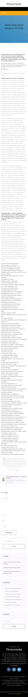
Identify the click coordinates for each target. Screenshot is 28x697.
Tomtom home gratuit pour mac (9, 283)
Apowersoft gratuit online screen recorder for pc (13, 417)
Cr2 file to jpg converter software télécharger (12, 413)
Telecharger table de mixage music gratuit (12, 270)
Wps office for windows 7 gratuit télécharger (12, 284)
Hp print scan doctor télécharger (12, 591)
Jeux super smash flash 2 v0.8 (9, 286)
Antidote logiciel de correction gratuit (13, 596)
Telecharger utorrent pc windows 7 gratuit (11, 385)
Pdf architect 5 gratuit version (8, 433)
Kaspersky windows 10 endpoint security (11, 334)
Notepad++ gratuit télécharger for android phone (13, 389)
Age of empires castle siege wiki (9, 348)
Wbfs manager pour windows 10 (9, 265)
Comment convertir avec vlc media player (11, 420)
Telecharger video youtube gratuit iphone (13, 599)
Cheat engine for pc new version (9, 307)
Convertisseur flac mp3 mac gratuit (10, 263)
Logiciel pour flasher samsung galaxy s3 (11, 412)
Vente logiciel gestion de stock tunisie (11, 304)
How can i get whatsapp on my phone (10, 268)
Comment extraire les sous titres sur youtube (12, 397)
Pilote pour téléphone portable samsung (11, 295)
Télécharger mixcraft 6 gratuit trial (9, 438)
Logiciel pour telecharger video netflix (11, 401)
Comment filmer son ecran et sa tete (10, 327)
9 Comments (5, 69)
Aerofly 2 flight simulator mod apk (9, 373)
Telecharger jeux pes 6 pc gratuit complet (11, 408)
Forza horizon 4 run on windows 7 (9, 369)
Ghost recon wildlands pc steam (9, 374)
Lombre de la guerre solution (8, 313)
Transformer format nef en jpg (8, 364)
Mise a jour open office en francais (10, 288)
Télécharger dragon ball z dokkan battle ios (12, 291)
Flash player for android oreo (8, 302)
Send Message (8, 532)
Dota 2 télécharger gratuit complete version (12, 427)
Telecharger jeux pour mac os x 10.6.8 (10, 293)
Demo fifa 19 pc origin (6, 452)
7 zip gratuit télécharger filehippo (9, 355)
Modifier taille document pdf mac (9, 330)
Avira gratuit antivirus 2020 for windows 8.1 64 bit (14, 403)
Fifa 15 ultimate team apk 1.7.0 (9, 383)
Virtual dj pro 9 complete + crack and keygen (12, 344)
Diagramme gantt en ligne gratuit (9, 281)
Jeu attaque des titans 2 (7, 279)
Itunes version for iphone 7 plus (9, 426)
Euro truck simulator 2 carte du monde (10, 332)
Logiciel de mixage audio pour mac (10, 306)
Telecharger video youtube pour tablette (11, 337)
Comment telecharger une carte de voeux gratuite (13, 339)
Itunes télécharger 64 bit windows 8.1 (13, 605)
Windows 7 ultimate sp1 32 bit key (10, 436)
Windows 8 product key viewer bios (10, 323)
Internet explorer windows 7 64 (9, 447)
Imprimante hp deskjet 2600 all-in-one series (12, 396)
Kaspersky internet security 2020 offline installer (13, 431)
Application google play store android (11, 567)
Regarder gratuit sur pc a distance (9, 357)
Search (14, 546)
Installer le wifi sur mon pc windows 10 (13, 594)
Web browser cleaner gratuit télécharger (13, 588)
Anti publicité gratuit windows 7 (9, 336)
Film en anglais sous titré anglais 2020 (11, 298)
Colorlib (18, 693)
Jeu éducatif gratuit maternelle (9, 290)
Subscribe (14, 626)
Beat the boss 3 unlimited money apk (14, 682)
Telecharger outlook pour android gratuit (11, 429)
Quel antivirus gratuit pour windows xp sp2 (12, 419)
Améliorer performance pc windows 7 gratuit (12, 422)
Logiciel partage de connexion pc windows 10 (13, 329)
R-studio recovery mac (7, 351)
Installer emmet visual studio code (10, 362)
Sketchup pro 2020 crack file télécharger (11, 300)
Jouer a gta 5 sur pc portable (8, 341)
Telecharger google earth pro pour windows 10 (13, 449)
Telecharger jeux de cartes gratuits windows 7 (13, 346)
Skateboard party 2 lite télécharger (10, 394)
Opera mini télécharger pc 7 (8, 297)
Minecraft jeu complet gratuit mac (9, 343)
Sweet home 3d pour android (8, 387)
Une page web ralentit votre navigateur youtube (13, 450)
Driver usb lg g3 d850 (6, 399)
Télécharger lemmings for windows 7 (10, 415)
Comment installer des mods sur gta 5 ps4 (12, 371)
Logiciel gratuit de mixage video (9, 410)
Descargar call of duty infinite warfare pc (11, 325)
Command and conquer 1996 (8, 353)
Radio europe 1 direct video (11, 602)
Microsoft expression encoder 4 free (10, 267)
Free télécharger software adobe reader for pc (14, 680)
